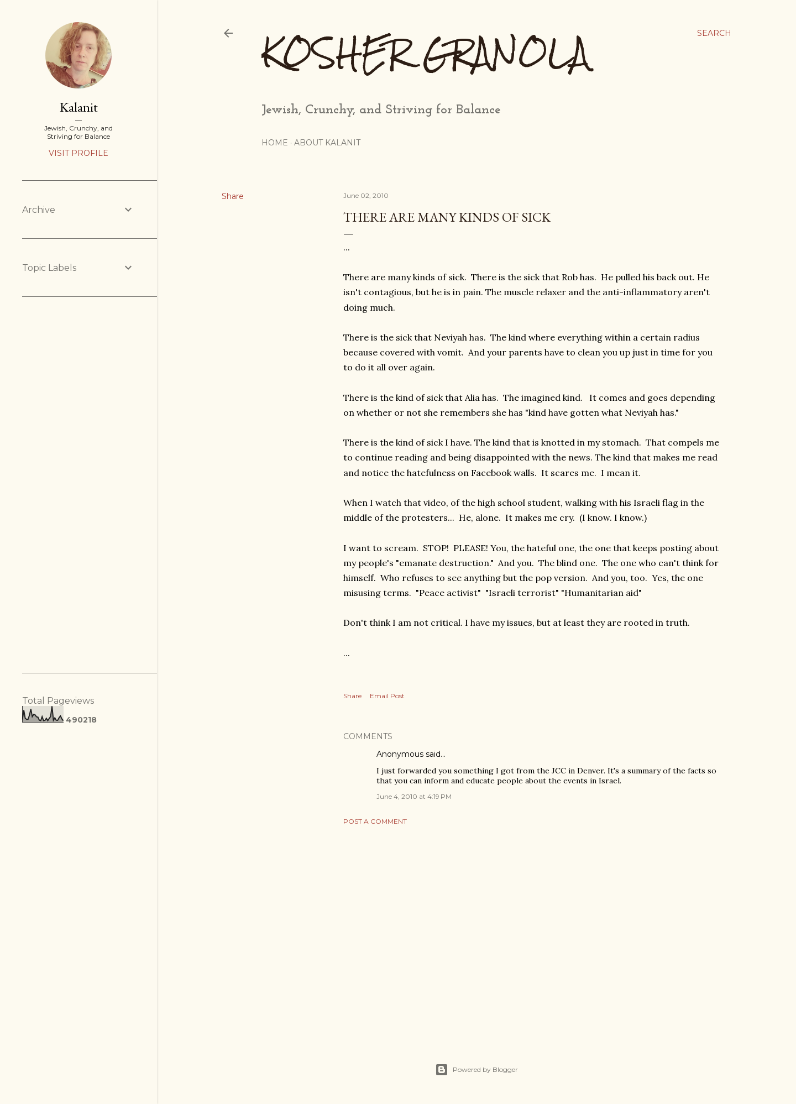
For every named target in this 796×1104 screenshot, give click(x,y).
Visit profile (78, 153)
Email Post (387, 696)
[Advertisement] (531, 930)
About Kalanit (327, 143)
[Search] (714, 33)
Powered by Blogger (476, 1069)
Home (274, 143)
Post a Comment (375, 821)
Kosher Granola (425, 52)
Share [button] (233, 196)
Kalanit (79, 107)
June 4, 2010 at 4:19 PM (414, 796)
